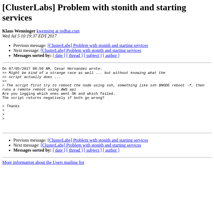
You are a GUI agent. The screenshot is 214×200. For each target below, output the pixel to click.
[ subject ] (93, 55)
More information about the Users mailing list (43, 174)
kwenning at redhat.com (58, 31)
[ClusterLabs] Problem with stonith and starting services (98, 45)
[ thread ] (74, 55)
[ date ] (59, 55)
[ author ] (111, 55)
